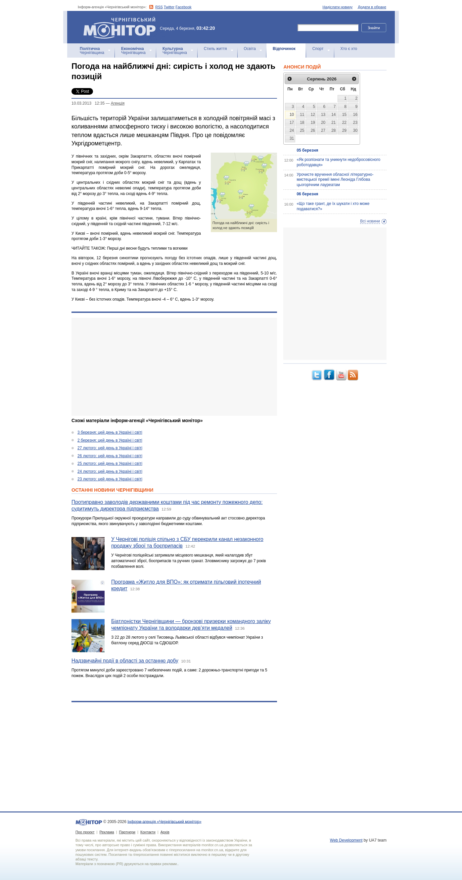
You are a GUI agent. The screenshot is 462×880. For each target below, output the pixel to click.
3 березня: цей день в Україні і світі (109, 432)
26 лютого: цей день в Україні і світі (109, 456)
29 (344, 130)
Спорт (318, 48)
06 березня (307, 194)
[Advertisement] (174, 366)
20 (323, 122)
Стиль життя (215, 48)
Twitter (169, 7)
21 (333, 122)
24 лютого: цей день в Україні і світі (109, 471)
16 (355, 114)
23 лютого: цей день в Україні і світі (109, 479)
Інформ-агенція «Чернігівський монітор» (121, 27)
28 (333, 130)
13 (323, 114)
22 (344, 122)
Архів (165, 832)
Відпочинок (284, 48)
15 (344, 114)
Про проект (84, 832)
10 (292, 114)
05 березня (307, 150)
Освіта (250, 48)
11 (302, 114)
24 (292, 130)
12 (313, 114)
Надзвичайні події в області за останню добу (124, 660)
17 (292, 122)
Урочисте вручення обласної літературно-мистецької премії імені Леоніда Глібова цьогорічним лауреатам (335, 179)
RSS (159, 7)
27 (323, 130)
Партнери (127, 832)
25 (302, 130)
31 (292, 138)
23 (355, 122)
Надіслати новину (338, 7)
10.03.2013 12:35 (88, 103)
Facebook (183, 7)
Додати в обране (372, 7)
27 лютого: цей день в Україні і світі (109, 448)
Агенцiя (117, 103)
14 (333, 114)
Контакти (148, 832)
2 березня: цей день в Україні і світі (109, 440)
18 (302, 122)
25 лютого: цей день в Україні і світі (109, 463)
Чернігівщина (92, 50)
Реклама (106, 832)
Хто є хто (349, 48)
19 (313, 122)
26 (313, 130)
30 (355, 130)
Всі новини (370, 221)
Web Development (346, 840)
